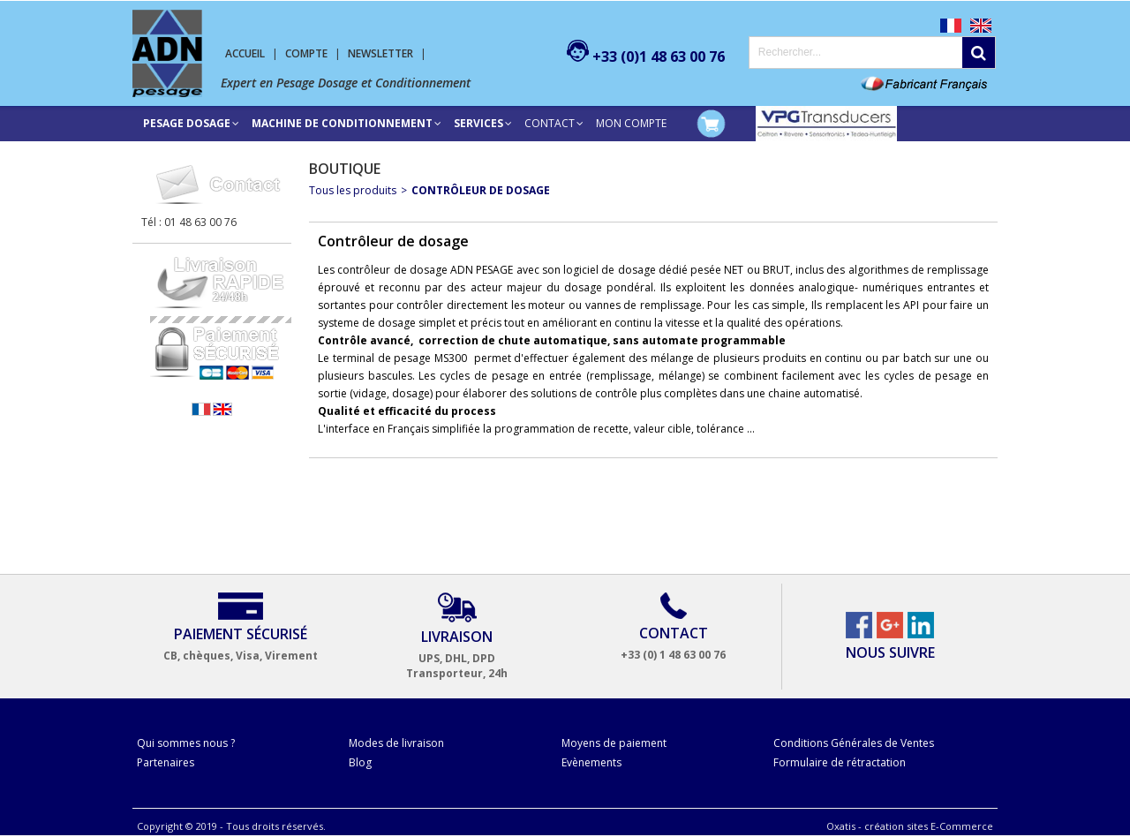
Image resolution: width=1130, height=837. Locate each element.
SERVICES (478, 123)
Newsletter (380, 53)
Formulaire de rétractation (839, 762)
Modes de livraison (396, 742)
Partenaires (165, 762)
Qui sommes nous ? (186, 742)
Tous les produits (352, 190)
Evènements (591, 762)
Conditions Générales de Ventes (853, 742)
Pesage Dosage (186, 123)
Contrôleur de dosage (480, 190)
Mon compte (631, 123)
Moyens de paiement (614, 742)
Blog (360, 762)
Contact (549, 123)
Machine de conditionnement (342, 123)
